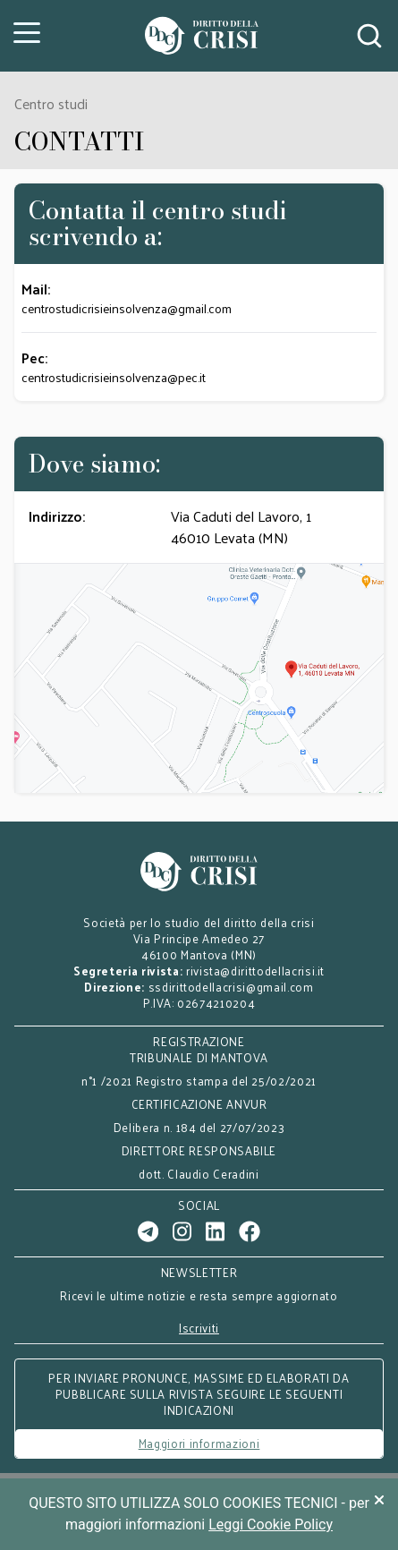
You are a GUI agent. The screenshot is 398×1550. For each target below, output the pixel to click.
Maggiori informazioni (199, 1443)
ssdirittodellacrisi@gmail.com (231, 986)
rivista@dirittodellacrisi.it (255, 970)
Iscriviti (199, 1328)
